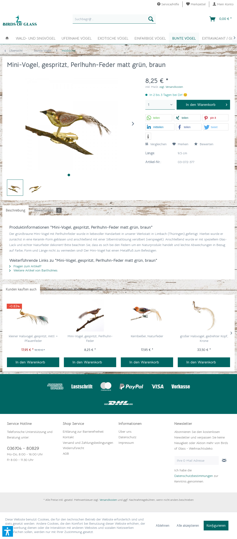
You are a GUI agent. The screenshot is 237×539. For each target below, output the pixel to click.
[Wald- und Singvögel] (36, 38)
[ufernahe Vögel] (77, 38)
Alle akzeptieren (188, 525)
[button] (159, 117)
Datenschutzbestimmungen (193, 476)
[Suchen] (151, 19)
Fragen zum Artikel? (25, 266)
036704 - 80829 (23, 448)
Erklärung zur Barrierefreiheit (83, 431)
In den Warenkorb (30, 362)
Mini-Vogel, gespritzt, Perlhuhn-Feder (90, 338)
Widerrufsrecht (73, 448)
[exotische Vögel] (113, 38)
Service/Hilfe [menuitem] (168, 4)
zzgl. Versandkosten (171, 86)
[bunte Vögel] (184, 38)
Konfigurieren (216, 525)
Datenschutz (127, 437)
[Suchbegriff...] (114, 19)
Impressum (126, 443)
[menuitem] (196, 4)
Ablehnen (162, 525)
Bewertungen (48, 210)
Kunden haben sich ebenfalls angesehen (74, 289)
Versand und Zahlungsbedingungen (88, 443)
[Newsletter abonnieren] (224, 460)
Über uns (124, 431)
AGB (66, 453)
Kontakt (68, 437)
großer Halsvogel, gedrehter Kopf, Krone (204, 338)
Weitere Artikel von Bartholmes (33, 270)
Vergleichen (156, 144)
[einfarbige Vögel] (150, 38)
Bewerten (203, 144)
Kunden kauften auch (21, 289)
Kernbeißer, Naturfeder (147, 336)
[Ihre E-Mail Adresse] (196, 460)
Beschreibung (15, 210)
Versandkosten (108, 499)
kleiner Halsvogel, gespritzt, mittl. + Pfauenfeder (33, 338)
